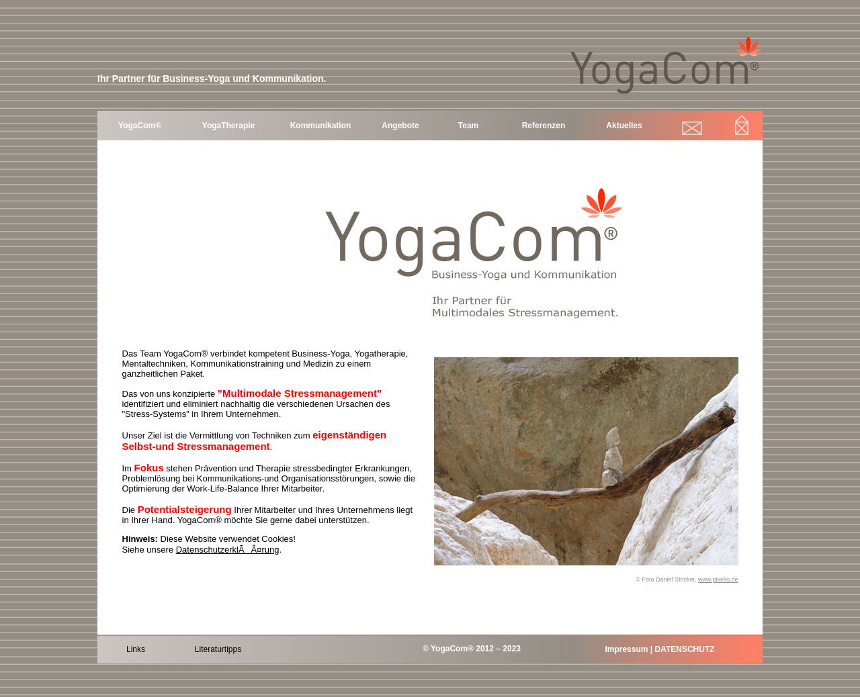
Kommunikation (320, 125)
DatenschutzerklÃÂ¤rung (228, 550)
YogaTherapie (228, 125)
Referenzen (544, 125)
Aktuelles (624, 125)
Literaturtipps (218, 649)
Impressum (626, 649)
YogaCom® (139, 125)
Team (468, 125)
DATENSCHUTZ (684, 649)
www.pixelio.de (718, 579)
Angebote (400, 125)
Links (135, 649)
